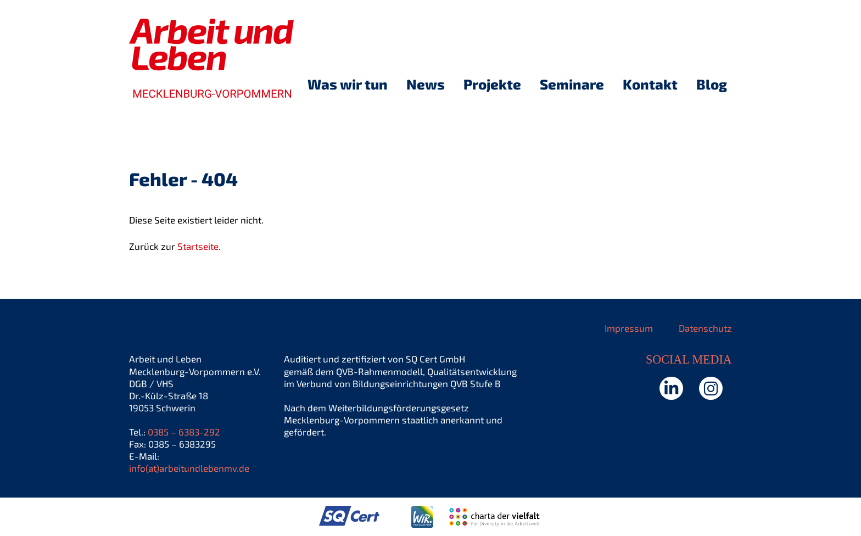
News (425, 84)
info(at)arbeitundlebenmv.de (189, 467)
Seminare (572, 84)
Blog (711, 84)
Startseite (198, 246)
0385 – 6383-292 (184, 431)
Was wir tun (348, 84)
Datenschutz (705, 327)
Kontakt (650, 84)
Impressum (629, 327)
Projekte (492, 84)
